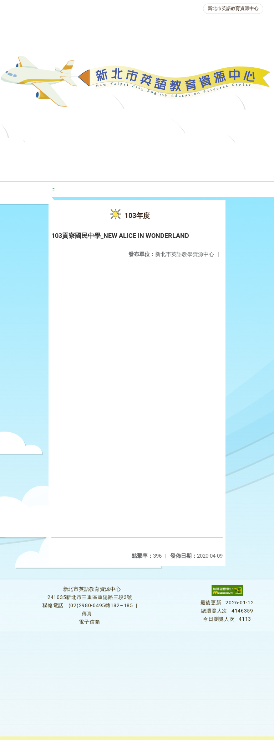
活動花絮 (241, 169)
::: (53, 189)
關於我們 (30, 151)
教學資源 (144, 151)
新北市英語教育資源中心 (233, 8)
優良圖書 (234, 151)
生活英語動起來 (153, 169)
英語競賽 (64, 169)
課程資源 (103, 151)
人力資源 (104, 169)
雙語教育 (201, 169)
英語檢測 (23, 169)
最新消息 (71, 151)
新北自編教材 (189, 151)
